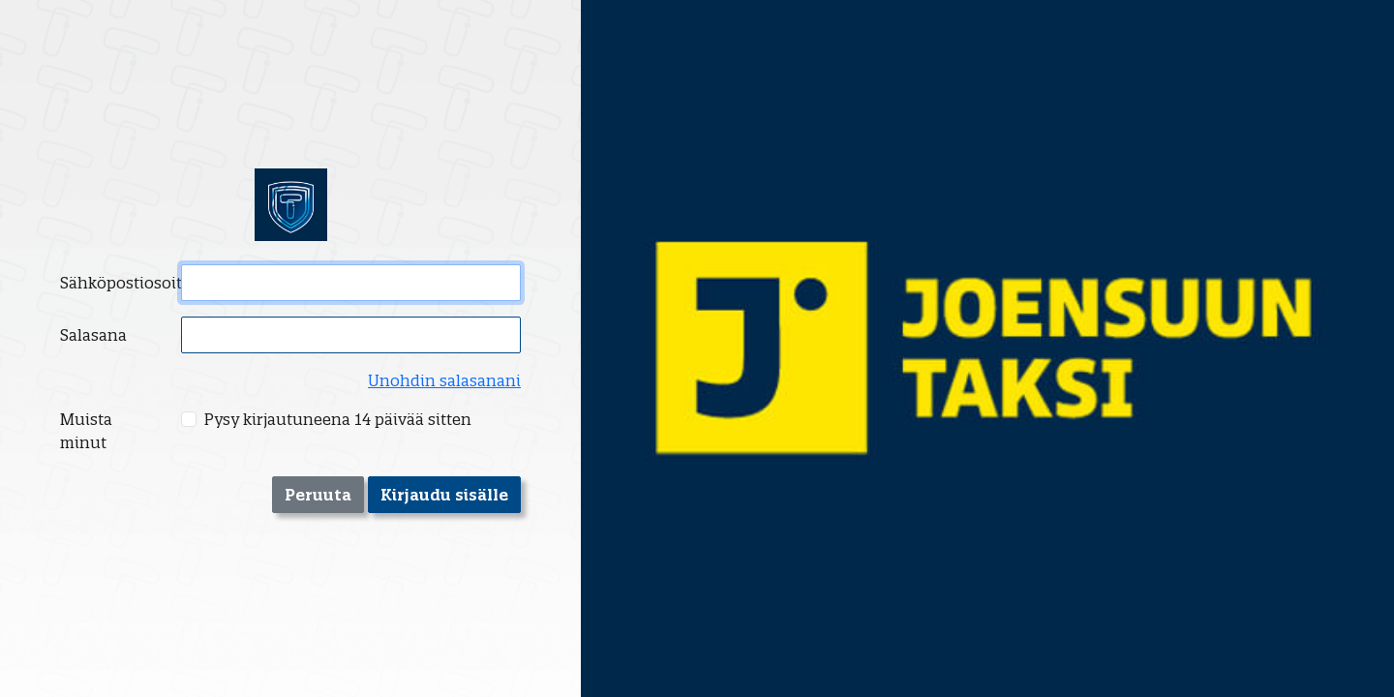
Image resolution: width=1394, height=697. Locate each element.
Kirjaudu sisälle (444, 494)
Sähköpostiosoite (114, 282)
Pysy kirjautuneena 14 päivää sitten (337, 419)
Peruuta (318, 494)
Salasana (93, 335)
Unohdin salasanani (444, 380)
